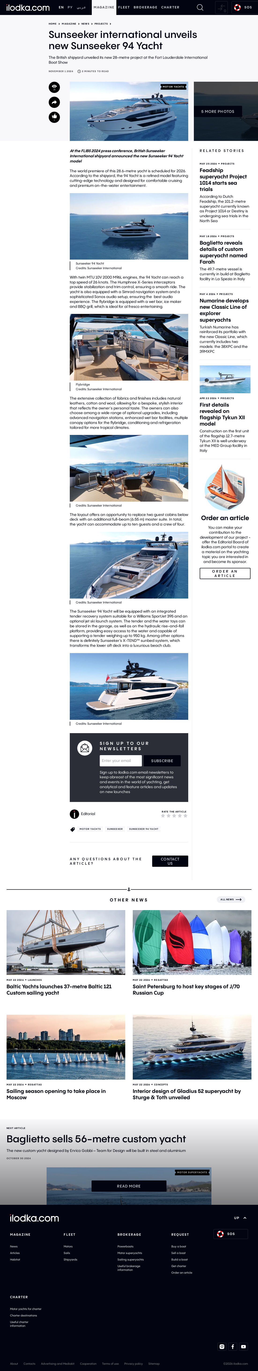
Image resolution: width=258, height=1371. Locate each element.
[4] (180, 815)
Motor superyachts (130, 1253)
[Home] (28, 7)
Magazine (104, 7)
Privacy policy (133, 1363)
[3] (174, 815)
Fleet (124, 7)
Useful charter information (19, 1323)
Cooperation (88, 1363)
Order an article (181, 1272)
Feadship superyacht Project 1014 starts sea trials (223, 179)
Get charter (178, 1266)
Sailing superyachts (131, 1259)
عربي (81, 7)
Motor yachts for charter (25, 1309)
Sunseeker (115, 829)
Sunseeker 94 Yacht (143, 829)
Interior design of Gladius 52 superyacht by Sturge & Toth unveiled (187, 1094)
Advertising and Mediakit (57, 1363)
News (85, 23)
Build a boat (179, 1259)
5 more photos (218, 111)
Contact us (170, 861)
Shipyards (70, 1259)
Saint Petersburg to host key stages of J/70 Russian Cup (186, 989)
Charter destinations (23, 1315)
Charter (170, 7)
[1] (163, 815)
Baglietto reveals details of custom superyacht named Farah (223, 252)
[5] (185, 815)
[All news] (231, 899)
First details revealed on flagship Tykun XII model (222, 414)
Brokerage (146, 7)
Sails (67, 1253)
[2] (168, 815)
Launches (35, 979)
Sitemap (154, 1363)
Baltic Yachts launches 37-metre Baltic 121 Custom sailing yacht (59, 989)
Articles (15, 1253)
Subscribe (162, 760)
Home (53, 23)
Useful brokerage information (129, 1268)
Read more (129, 1186)
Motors (68, 1246)
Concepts (161, 1084)
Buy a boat (178, 1246)
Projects (101, 23)
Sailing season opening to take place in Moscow (56, 1094)
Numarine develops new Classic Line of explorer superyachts (224, 310)
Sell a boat (178, 1253)
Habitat (15, 1259)
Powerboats (125, 1246)
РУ (70, 7)
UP (240, 1218)
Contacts (29, 1363)
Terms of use (110, 1363)
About (14, 1363)
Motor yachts (173, 86)
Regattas (161, 979)
